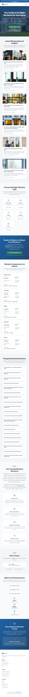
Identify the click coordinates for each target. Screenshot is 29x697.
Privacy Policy (4, 685)
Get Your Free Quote (14, 252)
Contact (3, 682)
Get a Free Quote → (14, 30)
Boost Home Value (5, 674)
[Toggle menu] (26, 4)
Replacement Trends (5, 676)
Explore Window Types (14, 27)
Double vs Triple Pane (6, 672)
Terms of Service (5, 687)
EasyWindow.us (15, 1)
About (3, 681)
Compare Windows (5, 663)
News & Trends (4, 664)
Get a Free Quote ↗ (5, 684)
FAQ (2, 666)
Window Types (4, 661)
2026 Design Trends (5, 671)
